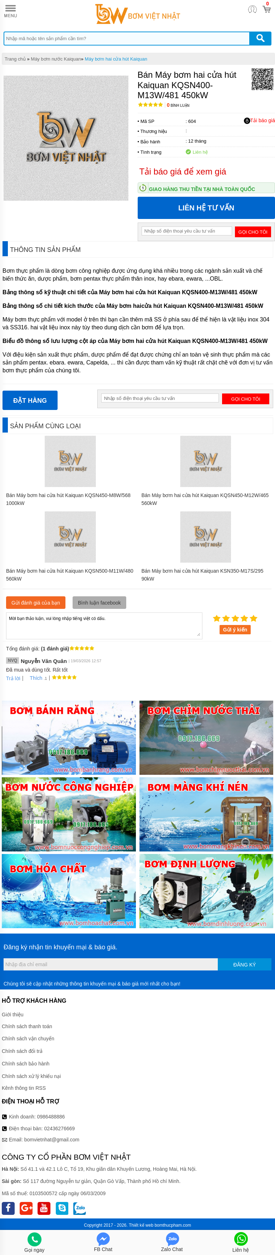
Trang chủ (15, 59)
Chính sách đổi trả (22, 1051)
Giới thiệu (13, 1014)
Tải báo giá (259, 121)
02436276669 (59, 1128)
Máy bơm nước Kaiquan (56, 59)
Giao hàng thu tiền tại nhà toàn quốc (202, 189)
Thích (33, 678)
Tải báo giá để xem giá (182, 171)
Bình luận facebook (99, 603)
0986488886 (51, 1117)
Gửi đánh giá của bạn (35, 603)
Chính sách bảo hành (25, 1063)
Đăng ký (245, 965)
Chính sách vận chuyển (28, 1038)
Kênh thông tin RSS (24, 1088)
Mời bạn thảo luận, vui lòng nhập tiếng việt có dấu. (104, 625)
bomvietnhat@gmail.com (51, 1139)
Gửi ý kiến (235, 630)
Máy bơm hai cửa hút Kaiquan (116, 59)
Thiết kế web (141, 1225)
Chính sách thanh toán (27, 1026)
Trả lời (13, 678)
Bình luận (178, 106)
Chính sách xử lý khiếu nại (31, 1076)
